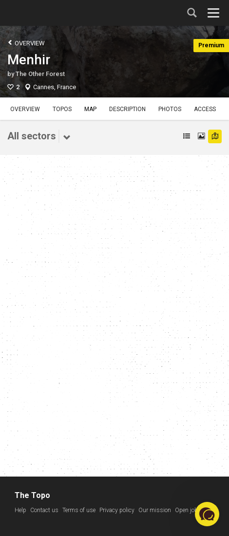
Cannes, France (54, 87)
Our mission (154, 510)
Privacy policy (116, 510)
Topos (62, 109)
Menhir (28, 60)
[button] (207, 514)
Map (90, 109)
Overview (26, 42)
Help (20, 510)
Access (205, 109)
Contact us (44, 510)
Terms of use (78, 510)
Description (127, 109)
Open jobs (188, 510)
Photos (169, 109)
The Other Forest (40, 73)
